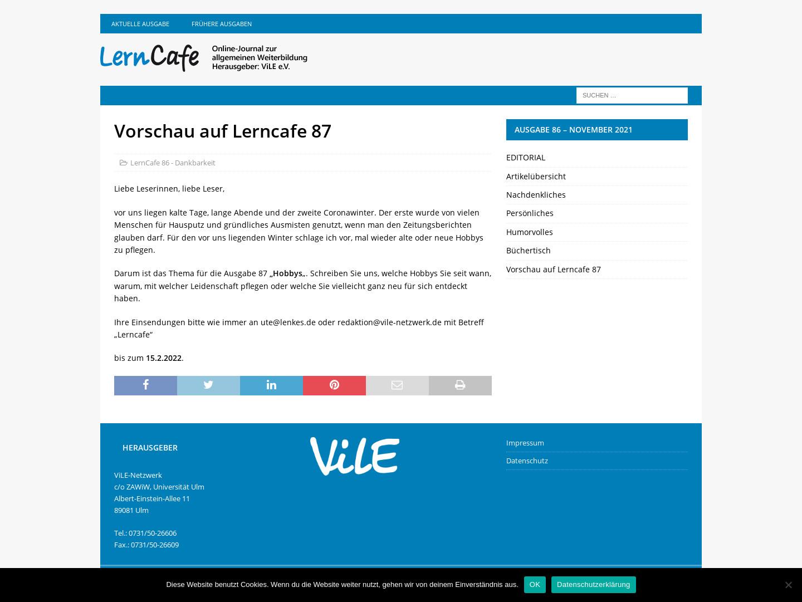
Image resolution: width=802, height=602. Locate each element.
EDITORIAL (525, 157)
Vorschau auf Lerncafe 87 (553, 269)
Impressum (525, 443)
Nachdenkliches (536, 194)
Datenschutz (527, 461)
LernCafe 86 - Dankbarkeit (173, 163)
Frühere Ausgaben (222, 23)
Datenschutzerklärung (593, 584)
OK (535, 584)
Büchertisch (528, 250)
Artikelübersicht (536, 176)
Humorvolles (529, 232)
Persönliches (530, 213)
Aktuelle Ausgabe (140, 23)
